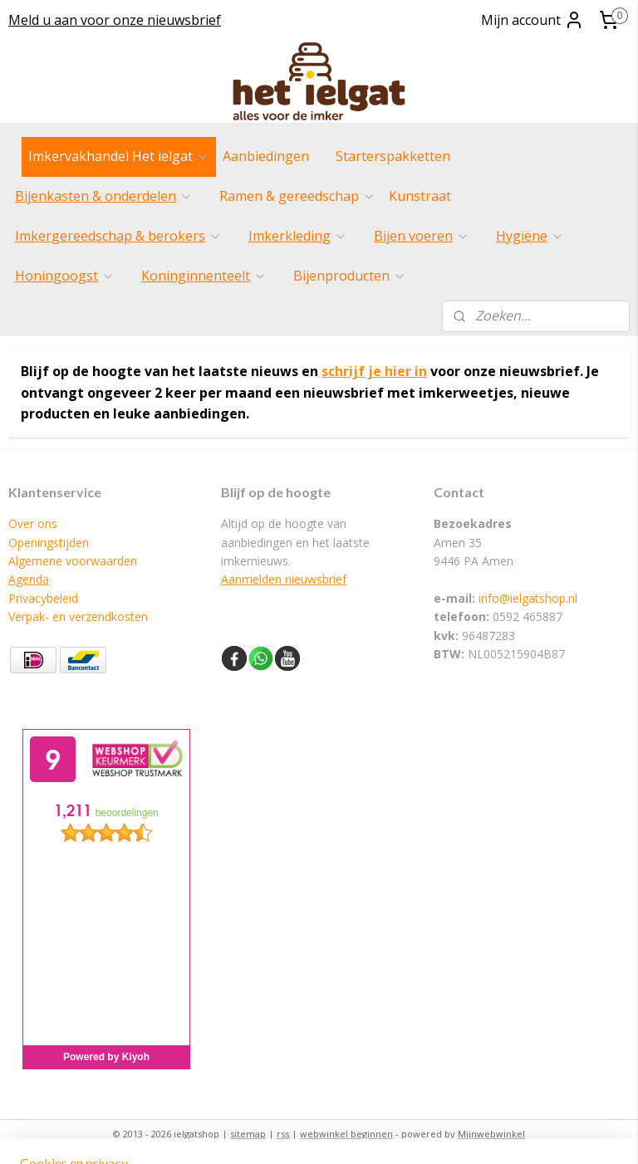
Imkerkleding (297, 236)
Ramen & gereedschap (297, 196)
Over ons (32, 523)
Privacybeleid (43, 598)
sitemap (248, 1133)
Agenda (28, 579)
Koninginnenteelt (204, 276)
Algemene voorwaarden (72, 561)
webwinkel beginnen (346, 1133)
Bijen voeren (421, 236)
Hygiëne (530, 236)
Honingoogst (65, 276)
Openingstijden (48, 542)
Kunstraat (420, 196)
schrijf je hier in (374, 371)
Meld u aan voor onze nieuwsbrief (114, 20)
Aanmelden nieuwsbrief (283, 579)
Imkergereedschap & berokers (118, 236)
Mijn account (532, 20)
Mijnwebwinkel (491, 1133)
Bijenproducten (349, 276)
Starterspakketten (393, 156)
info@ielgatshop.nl (527, 598)
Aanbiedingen (266, 156)
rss (283, 1133)
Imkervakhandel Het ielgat (118, 156)
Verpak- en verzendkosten (78, 616)
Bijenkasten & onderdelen (104, 196)
